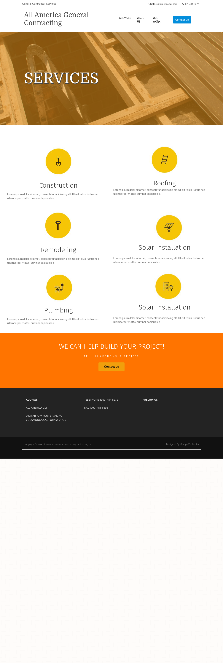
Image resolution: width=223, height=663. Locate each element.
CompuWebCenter (189, 444)
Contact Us (182, 19)
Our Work (156, 19)
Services (125, 17)
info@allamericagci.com (164, 4)
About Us (141, 19)
